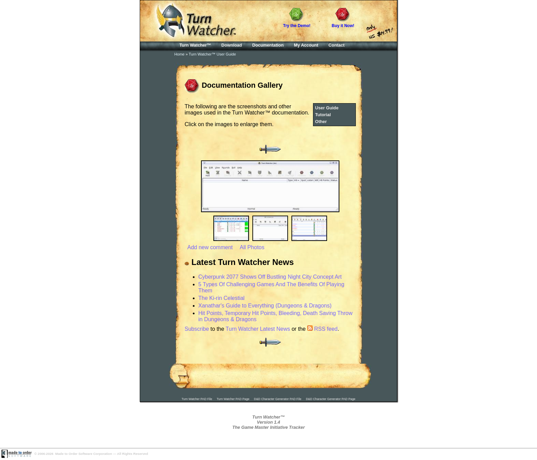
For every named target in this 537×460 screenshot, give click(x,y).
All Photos (252, 247)
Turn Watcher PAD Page (233, 399)
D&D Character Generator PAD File (277, 399)
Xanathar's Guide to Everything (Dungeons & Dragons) (265, 305)
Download (231, 45)
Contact (336, 45)
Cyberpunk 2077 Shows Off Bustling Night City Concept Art (270, 277)
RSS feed (322, 329)
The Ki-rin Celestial (221, 298)
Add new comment (210, 247)
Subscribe (197, 329)
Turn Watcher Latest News (258, 329)
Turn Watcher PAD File (197, 399)
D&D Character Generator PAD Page (330, 399)
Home (179, 54)
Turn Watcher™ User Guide (212, 54)
